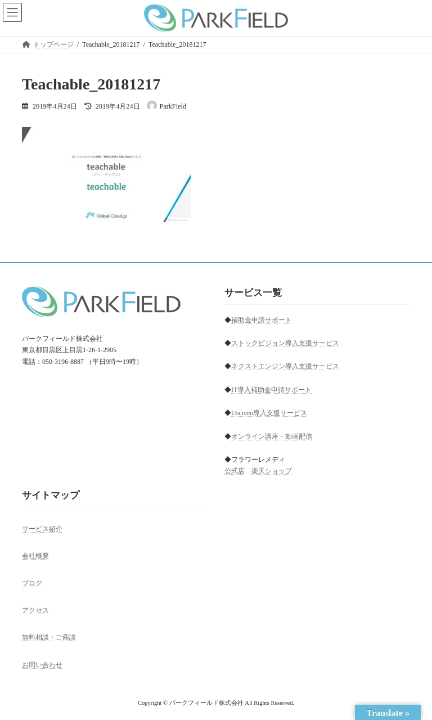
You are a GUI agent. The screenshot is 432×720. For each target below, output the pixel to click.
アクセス (35, 610)
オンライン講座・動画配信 (271, 436)
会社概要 (35, 556)
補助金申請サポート (261, 320)
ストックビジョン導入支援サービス (285, 343)
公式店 (234, 471)
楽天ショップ (271, 471)
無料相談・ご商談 (49, 637)
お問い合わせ (42, 665)
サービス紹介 (42, 529)
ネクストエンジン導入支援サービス (285, 367)
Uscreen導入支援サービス (269, 413)
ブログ (32, 583)
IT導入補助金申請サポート (271, 390)
